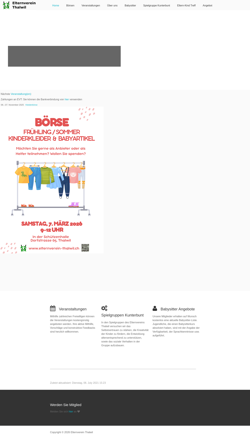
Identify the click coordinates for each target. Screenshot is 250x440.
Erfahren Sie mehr (27, 56)
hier (67, 99)
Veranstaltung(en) (21, 94)
